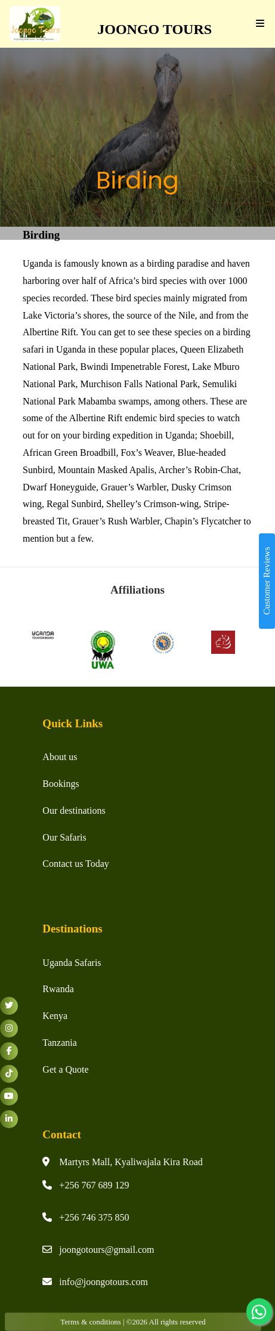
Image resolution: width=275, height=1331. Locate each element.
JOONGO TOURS (151, 29)
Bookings (60, 784)
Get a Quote (65, 1069)
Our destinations (73, 810)
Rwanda (57, 989)
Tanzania (59, 1042)
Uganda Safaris (71, 963)
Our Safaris (64, 837)
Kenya (54, 1016)
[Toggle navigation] (257, 23)
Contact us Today (75, 863)
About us (59, 757)
